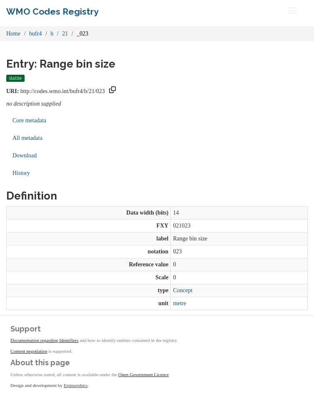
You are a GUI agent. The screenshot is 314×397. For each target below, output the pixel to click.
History (21, 173)
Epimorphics (75, 385)
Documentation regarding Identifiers (44, 340)
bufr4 (35, 33)
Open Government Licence (143, 374)
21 (65, 33)
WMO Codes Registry (52, 11)
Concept (182, 290)
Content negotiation (28, 351)
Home (13, 33)
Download (24, 155)
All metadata (27, 138)
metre (179, 303)
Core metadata (29, 120)
